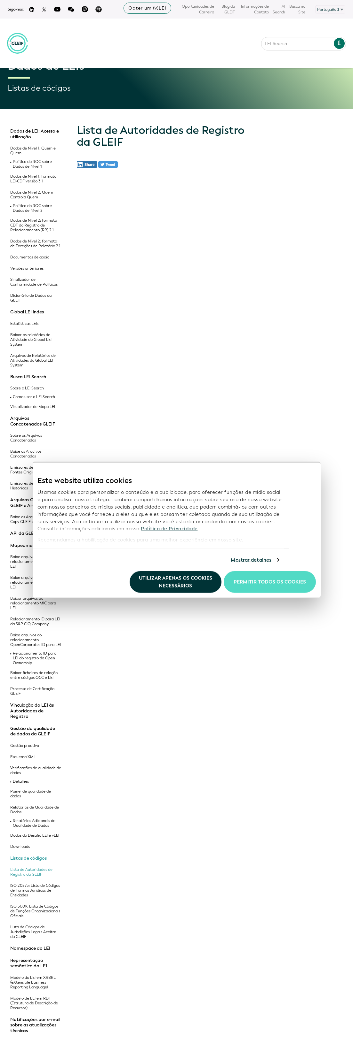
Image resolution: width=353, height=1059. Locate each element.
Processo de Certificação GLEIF (32, 691)
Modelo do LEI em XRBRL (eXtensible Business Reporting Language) (33, 982)
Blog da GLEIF (228, 9)
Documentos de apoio (29, 257)
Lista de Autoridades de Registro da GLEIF (31, 872)
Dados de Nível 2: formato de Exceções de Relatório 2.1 (35, 244)
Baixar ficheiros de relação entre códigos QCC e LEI (34, 675)
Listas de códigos (28, 858)
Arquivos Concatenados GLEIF (32, 421)
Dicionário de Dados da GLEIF (31, 298)
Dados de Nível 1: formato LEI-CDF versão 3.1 (33, 179)
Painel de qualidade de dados (30, 794)
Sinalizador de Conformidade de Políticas (34, 282)
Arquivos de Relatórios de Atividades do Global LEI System (33, 360)
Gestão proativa (24, 745)
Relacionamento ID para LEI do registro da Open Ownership (34, 658)
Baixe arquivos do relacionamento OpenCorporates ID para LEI (35, 640)
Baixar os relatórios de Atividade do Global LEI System (31, 340)
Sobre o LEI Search (27, 388)
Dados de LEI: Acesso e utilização (34, 134)
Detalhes (21, 781)
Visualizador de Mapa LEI (32, 406)
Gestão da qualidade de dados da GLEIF (32, 731)
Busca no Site (297, 9)
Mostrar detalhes (251, 560)
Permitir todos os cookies (270, 582)
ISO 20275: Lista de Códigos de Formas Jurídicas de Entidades (35, 890)
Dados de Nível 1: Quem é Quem (33, 151)
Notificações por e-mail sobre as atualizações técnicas (35, 1025)
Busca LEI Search (28, 377)
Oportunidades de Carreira (198, 9)
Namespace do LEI (30, 948)
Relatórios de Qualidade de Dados (34, 810)
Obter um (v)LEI (147, 8)
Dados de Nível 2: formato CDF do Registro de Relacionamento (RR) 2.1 (33, 225)
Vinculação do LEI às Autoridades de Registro (32, 710)
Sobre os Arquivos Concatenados (26, 438)
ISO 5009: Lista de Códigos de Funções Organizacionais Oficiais (35, 911)
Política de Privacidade (169, 529)
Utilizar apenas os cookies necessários (175, 582)
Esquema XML (23, 757)
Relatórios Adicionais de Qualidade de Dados (34, 823)
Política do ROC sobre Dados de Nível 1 (32, 164)
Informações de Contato (255, 9)
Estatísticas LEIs (24, 323)
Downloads (20, 846)
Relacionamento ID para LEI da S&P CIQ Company (35, 621)
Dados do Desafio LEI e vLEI (34, 835)
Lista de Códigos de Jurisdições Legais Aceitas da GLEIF (33, 932)
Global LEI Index (27, 312)
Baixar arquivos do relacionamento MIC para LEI (33, 603)
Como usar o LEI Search (34, 397)
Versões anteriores (27, 268)
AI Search (279, 9)
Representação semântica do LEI (28, 963)
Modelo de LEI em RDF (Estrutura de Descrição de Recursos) (34, 1003)
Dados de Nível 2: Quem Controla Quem (31, 195)
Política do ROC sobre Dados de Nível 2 (32, 208)
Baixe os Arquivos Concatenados (25, 454)
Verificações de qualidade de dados (35, 770)
